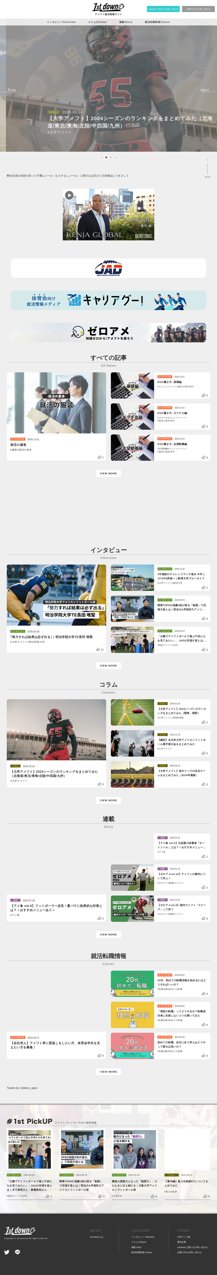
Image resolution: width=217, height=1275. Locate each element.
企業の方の (189, 1252)
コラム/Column (97, 22)
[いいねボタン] (99, 457)
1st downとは (96, 1237)
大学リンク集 (184, 1237)
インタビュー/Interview (61, 22)
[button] (101, 157)
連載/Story (126, 22)
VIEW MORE (108, 473)
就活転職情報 (141, 1252)
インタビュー (142, 1237)
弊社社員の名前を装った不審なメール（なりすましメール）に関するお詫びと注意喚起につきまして (68, 175)
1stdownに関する (192, 1247)
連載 (136, 1247)
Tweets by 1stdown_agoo (22, 1088)
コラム (138, 1242)
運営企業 (181, 1242)
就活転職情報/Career (157, 22)
